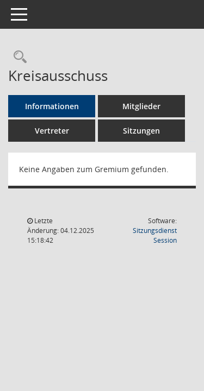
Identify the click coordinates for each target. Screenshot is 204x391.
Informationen (52, 106)
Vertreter (52, 130)
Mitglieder (141, 106)
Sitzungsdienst (155, 235)
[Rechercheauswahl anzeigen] (17, 57)
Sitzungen (141, 130)
